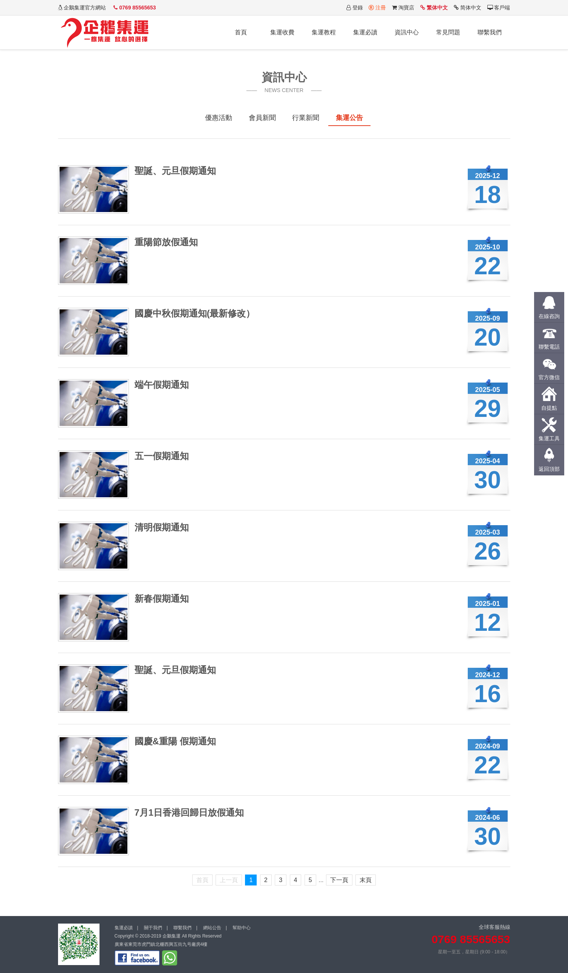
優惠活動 (218, 117)
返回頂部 (549, 469)
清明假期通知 (162, 527)
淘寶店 (403, 8)
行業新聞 (305, 117)
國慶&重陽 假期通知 (175, 741)
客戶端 (498, 8)
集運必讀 (365, 32)
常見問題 (448, 32)
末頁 (366, 880)
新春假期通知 (162, 598)
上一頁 (229, 880)
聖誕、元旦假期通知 (175, 171)
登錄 (354, 8)
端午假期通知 (162, 385)
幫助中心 (242, 927)
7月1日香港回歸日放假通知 (189, 812)
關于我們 (153, 927)
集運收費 (282, 32)
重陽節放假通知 (166, 242)
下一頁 (339, 880)
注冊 (377, 8)
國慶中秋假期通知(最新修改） (195, 313)
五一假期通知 (162, 456)
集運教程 (324, 32)
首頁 (241, 32)
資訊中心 (407, 32)
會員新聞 (262, 117)
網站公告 (212, 927)
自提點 (549, 408)
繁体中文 (434, 8)
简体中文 (467, 8)
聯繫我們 (490, 32)
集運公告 (349, 117)
